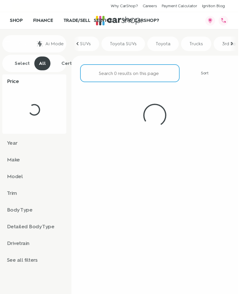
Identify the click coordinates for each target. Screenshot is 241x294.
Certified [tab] (68, 63)
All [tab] (42, 63)
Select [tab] (19, 63)
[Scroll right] (231, 43)
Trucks (196, 43)
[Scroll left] (77, 43)
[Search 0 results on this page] (130, 73)
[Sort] (201, 73)
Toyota (163, 43)
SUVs (85, 43)
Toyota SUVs (123, 43)
